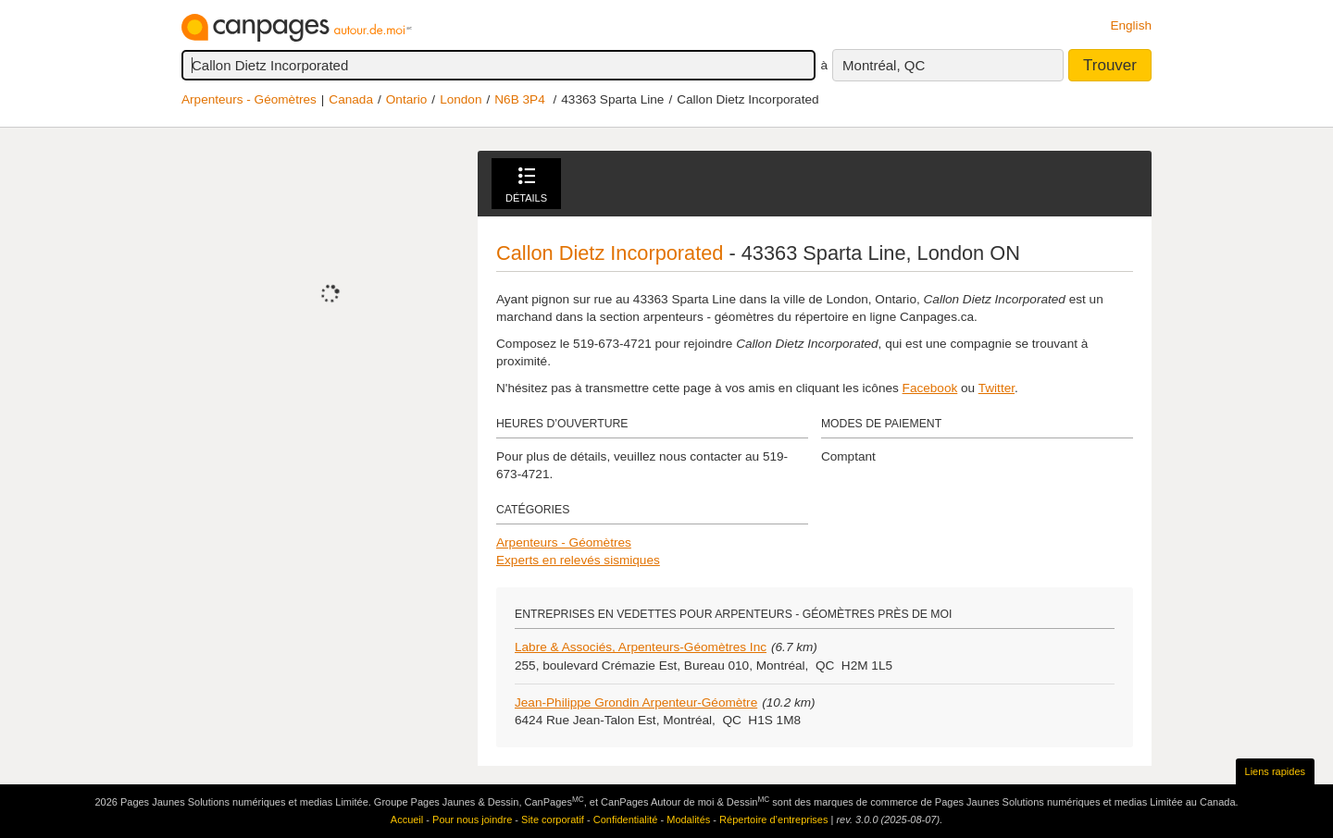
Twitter (996, 388)
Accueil (407, 819)
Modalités (688, 819)
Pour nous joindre (472, 819)
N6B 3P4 (519, 99)
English (1131, 25)
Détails (526, 185)
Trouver (1110, 65)
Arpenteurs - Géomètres (249, 99)
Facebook (930, 388)
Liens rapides (1275, 771)
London (460, 99)
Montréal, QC (883, 65)
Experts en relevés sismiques (578, 560)
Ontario (407, 99)
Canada (351, 99)
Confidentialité (625, 819)
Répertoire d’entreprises (773, 819)
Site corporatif (552, 819)
